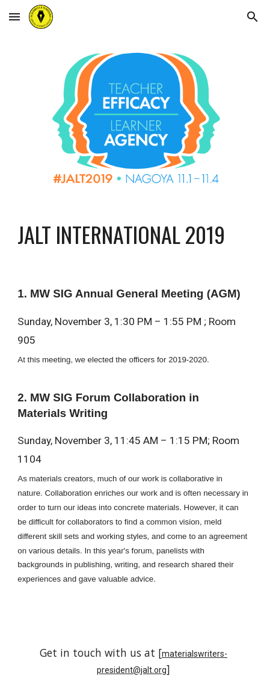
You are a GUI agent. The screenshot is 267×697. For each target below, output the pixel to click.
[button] (14, 16)
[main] (133, 234)
